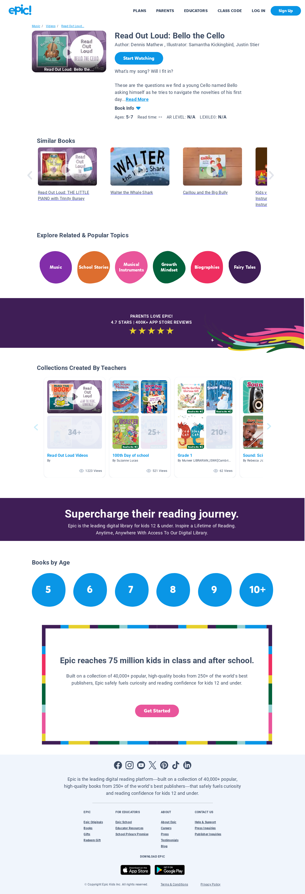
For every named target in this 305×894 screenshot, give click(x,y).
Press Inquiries (205, 828)
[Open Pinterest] (164, 765)
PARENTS (165, 10)
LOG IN (259, 10)
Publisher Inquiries (208, 834)
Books (88, 828)
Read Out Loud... (72, 26)
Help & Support (205, 822)
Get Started (157, 710)
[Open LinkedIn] (187, 765)
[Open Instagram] (130, 765)
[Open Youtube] (141, 765)
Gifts (87, 834)
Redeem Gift (92, 840)
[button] (74, 427)
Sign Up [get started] (286, 10)
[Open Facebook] (118, 765)
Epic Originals (93, 822)
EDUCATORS (196, 10)
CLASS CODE (230, 10)
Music (36, 26)
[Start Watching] (139, 58)
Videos (50, 26)
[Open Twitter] (153, 765)
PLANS (139, 10)
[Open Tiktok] (176, 765)
